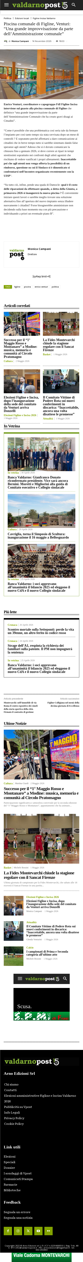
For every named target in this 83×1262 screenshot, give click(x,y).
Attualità (48, 418)
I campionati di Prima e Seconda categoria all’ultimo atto (47, 953)
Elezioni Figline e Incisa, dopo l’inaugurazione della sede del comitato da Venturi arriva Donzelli (21, 404)
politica (55, 286)
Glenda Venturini (34, 939)
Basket (46, 354)
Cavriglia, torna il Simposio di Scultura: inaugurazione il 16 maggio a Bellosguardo (38, 535)
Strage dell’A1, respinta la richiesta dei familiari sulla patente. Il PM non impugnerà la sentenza (40, 649)
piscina (27, 286)
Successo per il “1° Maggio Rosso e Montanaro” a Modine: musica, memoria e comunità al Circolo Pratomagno (20, 348)
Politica (7, 18)
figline (17, 286)
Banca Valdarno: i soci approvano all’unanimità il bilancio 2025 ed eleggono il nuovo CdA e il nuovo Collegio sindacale (39, 587)
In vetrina (13, 473)
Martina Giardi (21, 783)
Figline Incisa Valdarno (44, 18)
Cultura (8, 361)
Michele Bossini (21, 867)
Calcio (30, 947)
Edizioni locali (22, 18)
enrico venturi (41, 286)
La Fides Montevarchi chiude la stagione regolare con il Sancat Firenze (59, 345)
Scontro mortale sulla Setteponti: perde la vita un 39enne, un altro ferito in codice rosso (41, 631)
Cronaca (12, 625)
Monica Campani (20, 41)
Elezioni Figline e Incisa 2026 (20, 415)
